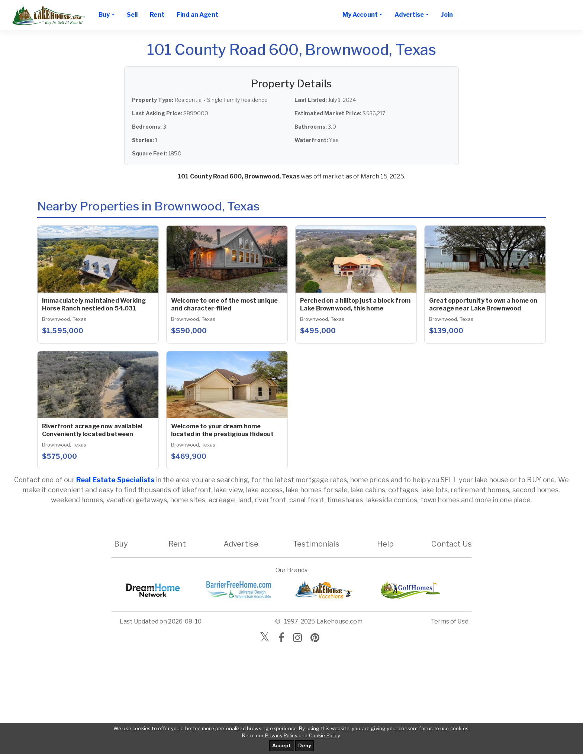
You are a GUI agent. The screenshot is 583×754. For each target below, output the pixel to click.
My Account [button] (360, 14)
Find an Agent (197, 14)
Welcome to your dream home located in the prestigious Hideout (222, 430)
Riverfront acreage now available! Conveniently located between (92, 430)
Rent (157, 14)
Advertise (240, 543)
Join (447, 14)
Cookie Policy (324, 735)
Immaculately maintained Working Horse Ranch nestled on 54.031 (94, 304)
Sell (132, 14)
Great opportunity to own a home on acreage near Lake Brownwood (483, 304)
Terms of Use (449, 621)
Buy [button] (104, 14)
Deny (304, 745)
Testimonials (316, 543)
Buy (121, 543)
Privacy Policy (281, 735)
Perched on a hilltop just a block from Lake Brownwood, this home (355, 304)
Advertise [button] (409, 14)
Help (385, 543)
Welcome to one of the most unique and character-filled (224, 304)
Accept (281, 745)
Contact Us (451, 543)
